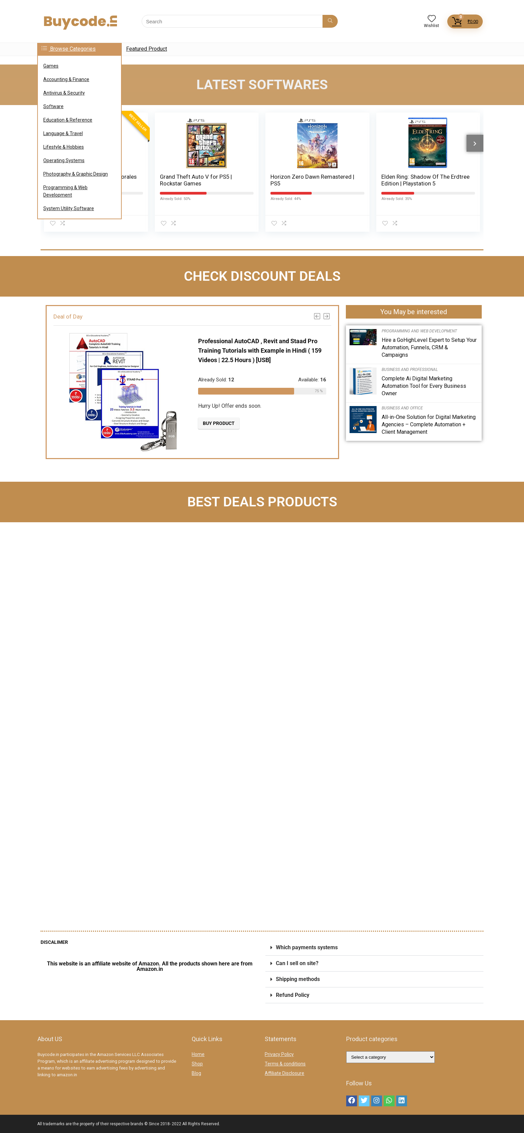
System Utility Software (68, 208)
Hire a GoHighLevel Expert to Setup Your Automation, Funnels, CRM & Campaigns (429, 347)
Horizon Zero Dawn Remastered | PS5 (312, 179)
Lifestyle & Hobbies (63, 147)
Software (53, 106)
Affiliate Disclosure (284, 1073)
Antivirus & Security (64, 93)
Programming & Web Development (65, 191)
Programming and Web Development (419, 331)
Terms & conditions (285, 1063)
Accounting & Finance (66, 79)
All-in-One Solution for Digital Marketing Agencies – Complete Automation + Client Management (429, 424)
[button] (374, 948)
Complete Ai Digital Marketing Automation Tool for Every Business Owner (424, 386)
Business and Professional (410, 369)
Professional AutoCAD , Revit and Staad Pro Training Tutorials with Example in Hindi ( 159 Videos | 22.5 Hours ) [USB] (256, 350)
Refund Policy (292, 995)
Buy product (215, 423)
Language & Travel (63, 133)
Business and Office (402, 408)
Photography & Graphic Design (75, 174)
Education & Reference (67, 120)
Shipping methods (298, 979)
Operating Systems (64, 160)
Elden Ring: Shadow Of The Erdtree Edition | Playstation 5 (425, 179)
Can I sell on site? (297, 963)
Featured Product (146, 49)
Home (198, 1054)
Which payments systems (307, 947)
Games (50, 66)
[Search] (330, 21)
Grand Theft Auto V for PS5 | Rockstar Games (196, 179)
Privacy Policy (279, 1054)
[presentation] (475, 142)
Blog (196, 1073)
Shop (197, 1063)
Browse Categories (69, 49)
